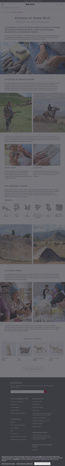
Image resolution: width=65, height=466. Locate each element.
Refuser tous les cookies (8, 463)
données (40, 456)
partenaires (16, 459)
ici (44, 459)
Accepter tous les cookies (42, 463)
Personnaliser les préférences (25, 463)
